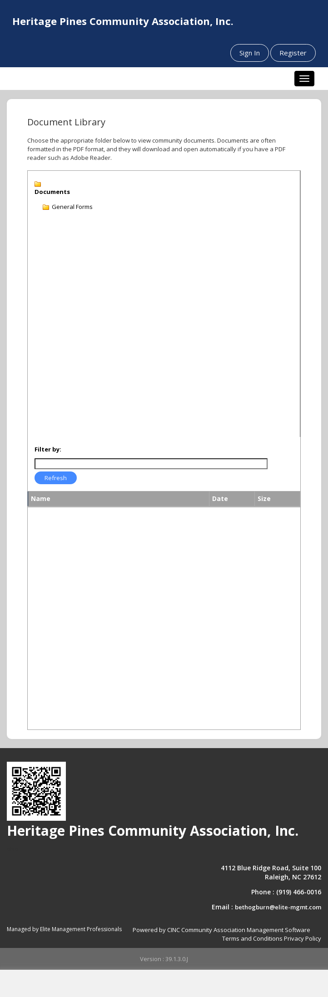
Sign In (249, 52)
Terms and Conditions (252, 938)
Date (220, 498)
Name (40, 498)
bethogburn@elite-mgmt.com (278, 907)
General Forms (72, 207)
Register (293, 52)
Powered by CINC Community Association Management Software (221, 930)
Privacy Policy (302, 938)
